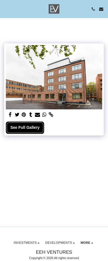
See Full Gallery (24, 127)
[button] (6, 9)
